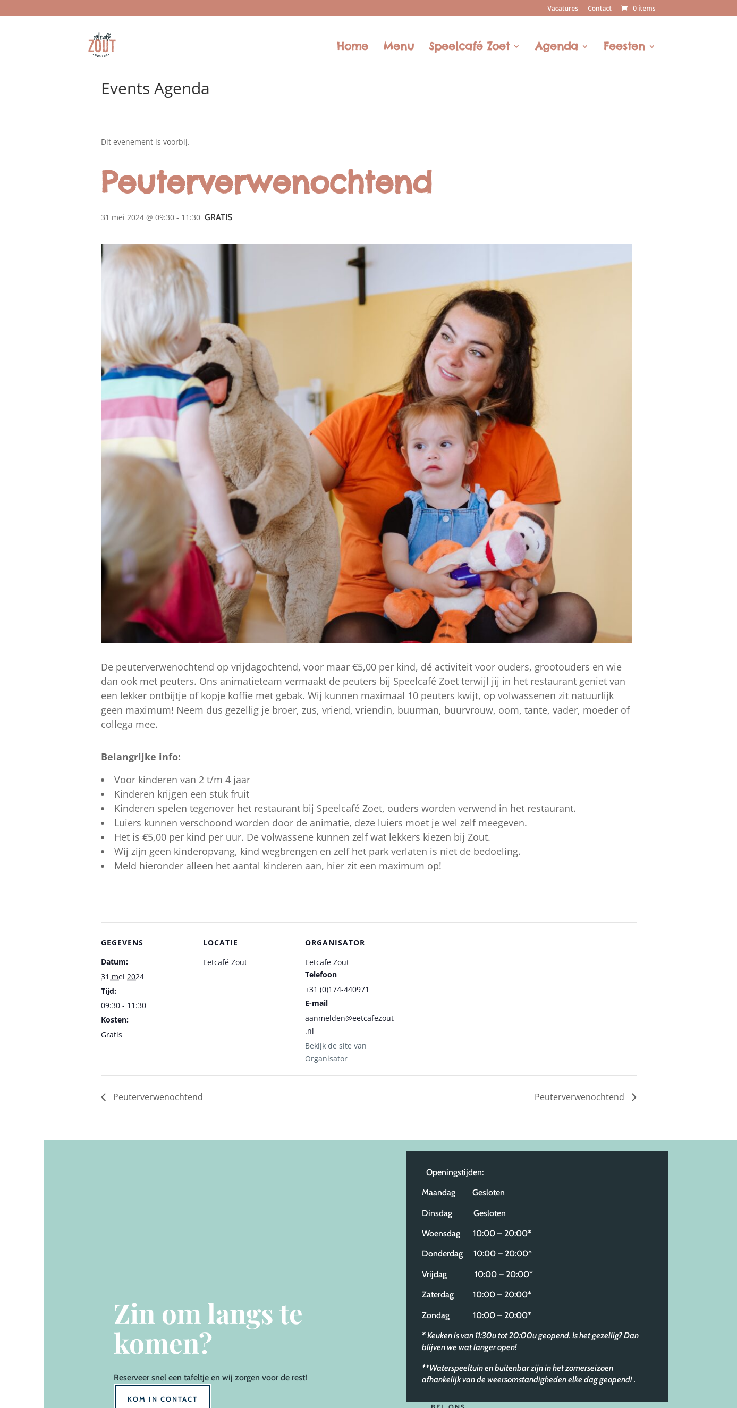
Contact (600, 9)
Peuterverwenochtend (157, 1097)
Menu (398, 48)
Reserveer (131, 1377)
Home (352, 48)
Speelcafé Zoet (469, 48)
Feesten (624, 48)
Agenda (556, 48)
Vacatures (562, 9)
